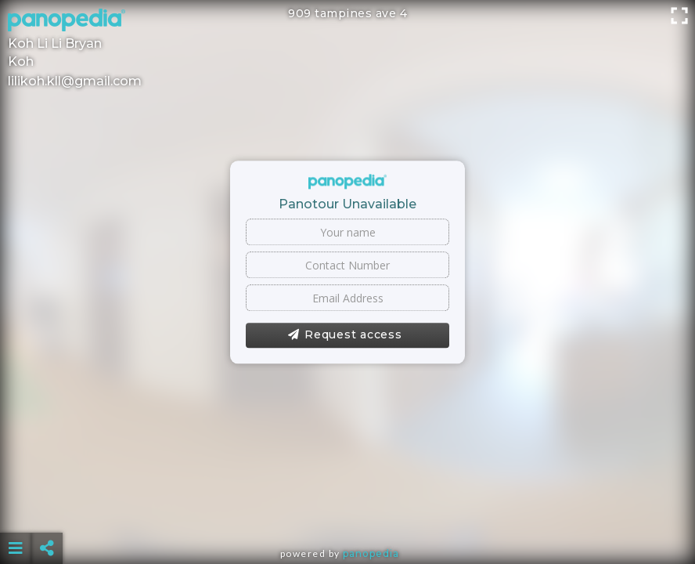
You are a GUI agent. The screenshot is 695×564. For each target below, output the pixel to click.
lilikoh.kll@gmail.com (75, 81)
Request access (345, 335)
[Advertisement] (347, 509)
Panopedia (371, 553)
